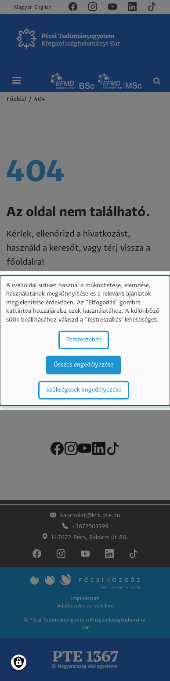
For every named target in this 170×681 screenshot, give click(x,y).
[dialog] (85, 341)
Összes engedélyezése (83, 364)
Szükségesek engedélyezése (83, 389)
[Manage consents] (18, 662)
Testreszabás (83, 339)
